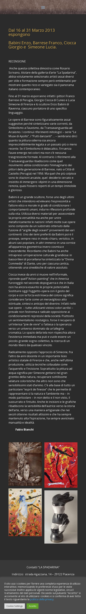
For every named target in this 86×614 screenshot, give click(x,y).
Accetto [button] (32, 606)
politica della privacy (41, 599)
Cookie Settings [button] (14, 606)
